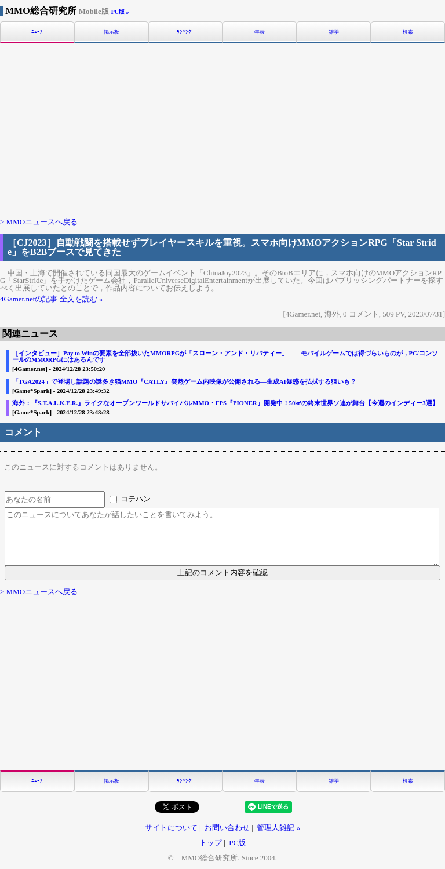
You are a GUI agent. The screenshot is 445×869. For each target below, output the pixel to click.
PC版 (237, 842)
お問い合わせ (227, 827)
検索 (408, 32)
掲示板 (111, 32)
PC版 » (120, 12)
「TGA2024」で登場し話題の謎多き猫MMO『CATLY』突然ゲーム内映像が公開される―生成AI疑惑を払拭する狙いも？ (184, 382)
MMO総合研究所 (57, 11)
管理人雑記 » (278, 827)
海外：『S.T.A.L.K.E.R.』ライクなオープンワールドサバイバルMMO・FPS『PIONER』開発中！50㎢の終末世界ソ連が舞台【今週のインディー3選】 (225, 403)
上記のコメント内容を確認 (222, 572)
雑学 (334, 32)
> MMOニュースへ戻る (39, 222)
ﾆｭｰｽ (37, 32)
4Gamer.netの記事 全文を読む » (51, 299)
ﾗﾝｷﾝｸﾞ (185, 32)
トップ (210, 842)
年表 (259, 32)
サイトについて (171, 827)
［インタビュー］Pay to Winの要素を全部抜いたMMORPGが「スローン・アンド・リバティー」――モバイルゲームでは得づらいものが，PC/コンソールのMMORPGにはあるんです (225, 356)
